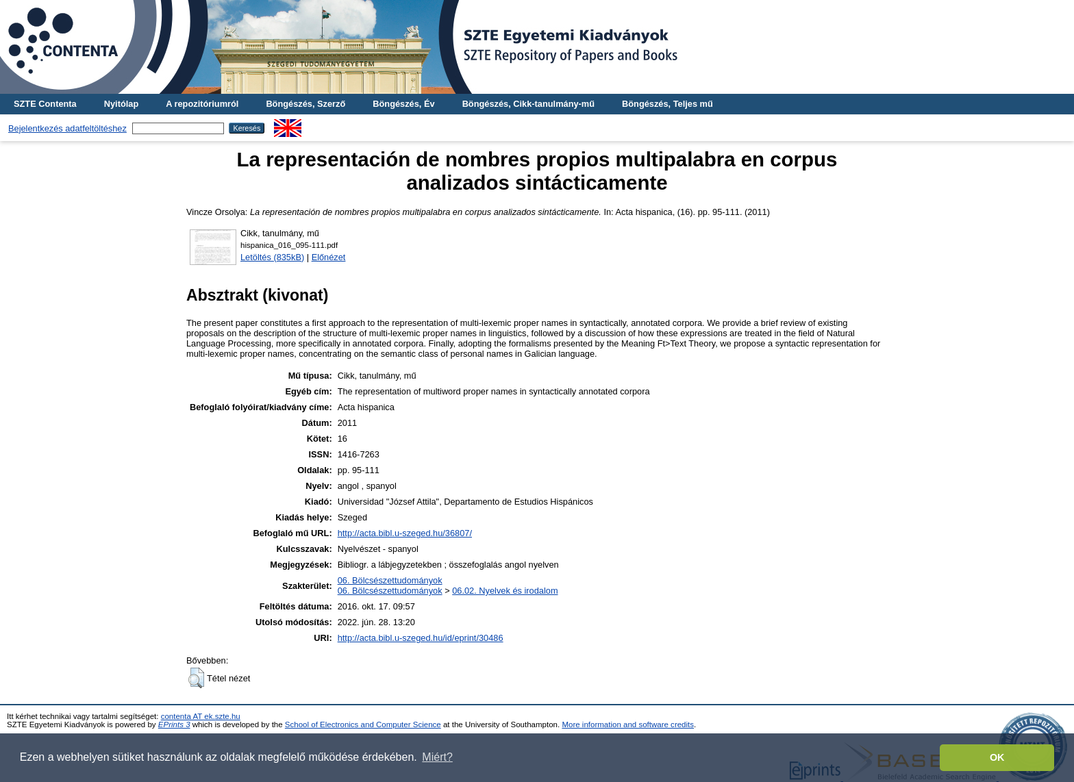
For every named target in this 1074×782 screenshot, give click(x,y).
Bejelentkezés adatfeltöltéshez (67, 128)
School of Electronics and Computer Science (363, 724)
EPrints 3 (174, 724)
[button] (196, 678)
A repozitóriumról (202, 104)
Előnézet (329, 257)
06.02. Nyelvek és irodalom (505, 590)
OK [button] (997, 757)
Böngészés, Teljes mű (667, 104)
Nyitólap (121, 104)
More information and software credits (628, 724)
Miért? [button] (437, 757)
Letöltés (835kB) (272, 257)
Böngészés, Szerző (305, 104)
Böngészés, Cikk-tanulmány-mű (528, 104)
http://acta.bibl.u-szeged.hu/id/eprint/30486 (420, 638)
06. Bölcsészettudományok (390, 580)
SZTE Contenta (45, 104)
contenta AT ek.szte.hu (200, 716)
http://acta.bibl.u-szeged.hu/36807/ (405, 533)
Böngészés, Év (403, 104)
